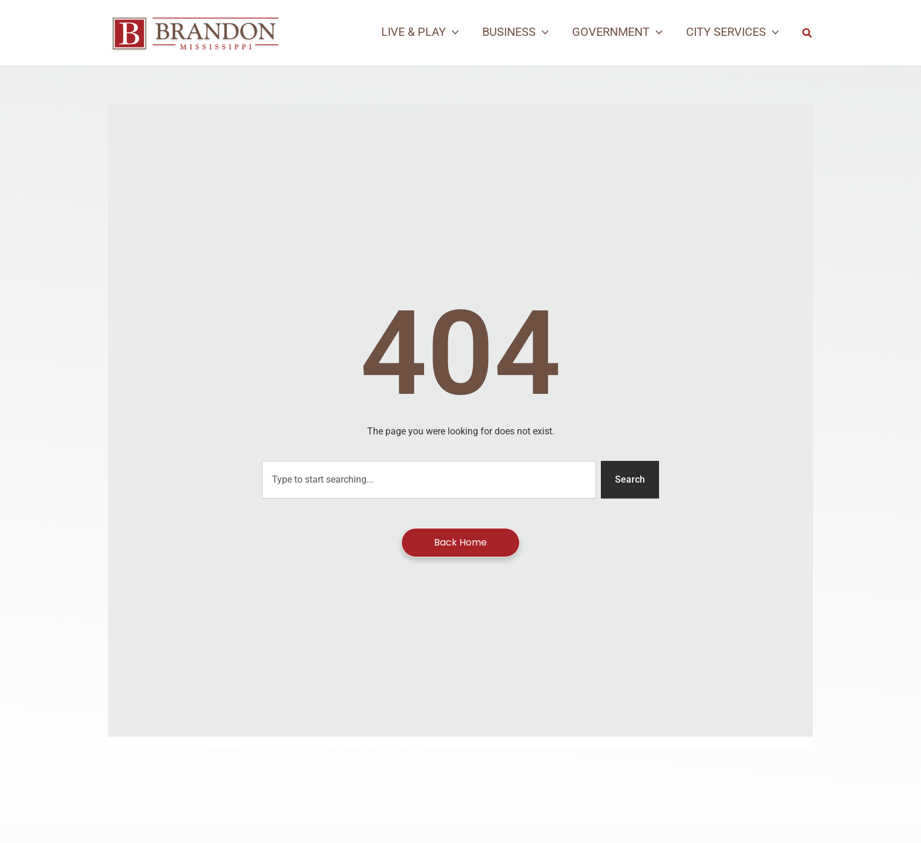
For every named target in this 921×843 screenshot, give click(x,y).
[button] (419, 32)
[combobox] (429, 480)
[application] (452, 32)
